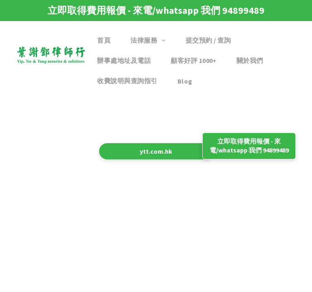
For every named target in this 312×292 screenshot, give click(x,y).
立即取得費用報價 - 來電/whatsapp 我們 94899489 (156, 10)
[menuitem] (107, 40)
